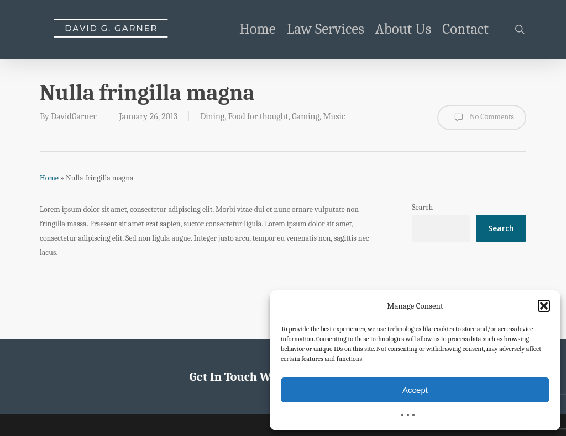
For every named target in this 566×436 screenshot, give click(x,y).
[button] (543, 305)
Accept (415, 390)
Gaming (305, 116)
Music (334, 116)
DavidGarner (73, 116)
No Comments (481, 117)
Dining (212, 116)
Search (422, 207)
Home (49, 178)
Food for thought (258, 116)
